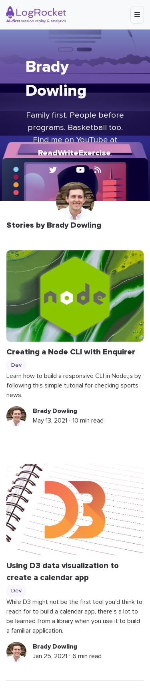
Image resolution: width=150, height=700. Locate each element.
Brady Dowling (55, 411)
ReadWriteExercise (74, 153)
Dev (16, 365)
